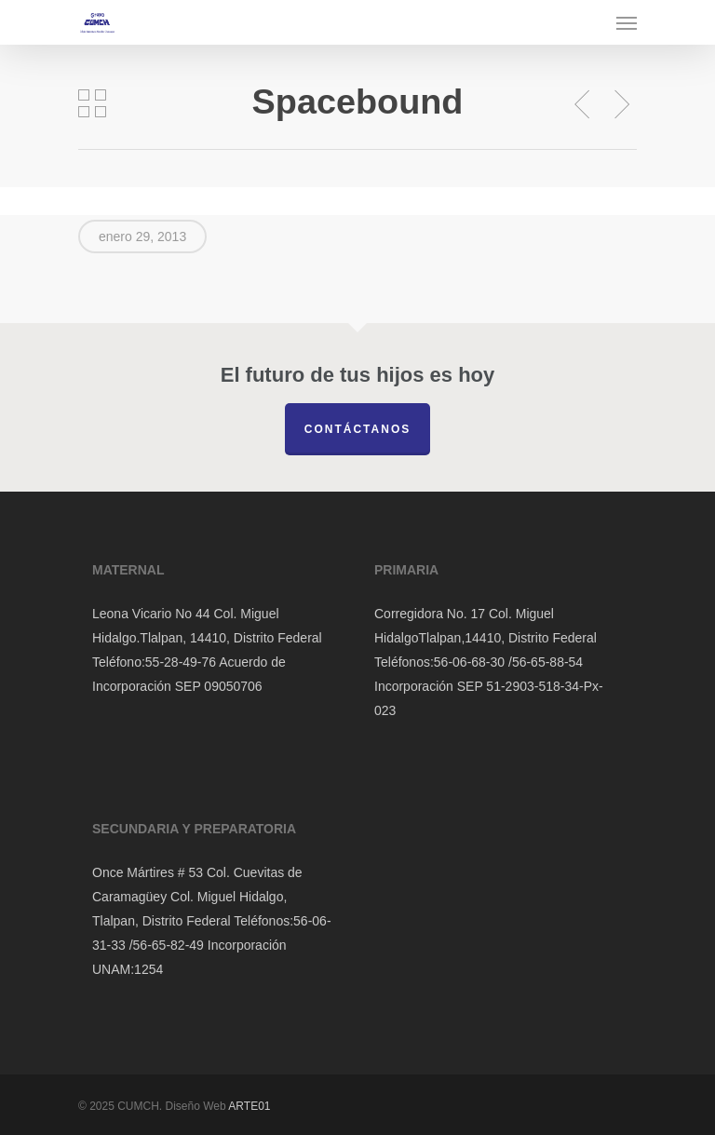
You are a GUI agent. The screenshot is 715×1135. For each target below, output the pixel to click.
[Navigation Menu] (626, 22)
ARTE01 (249, 1106)
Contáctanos (357, 429)
